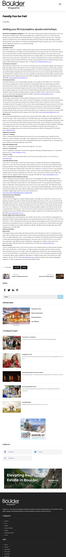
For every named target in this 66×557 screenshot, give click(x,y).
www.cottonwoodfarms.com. (45, 94)
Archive (6, 547)
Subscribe (7, 549)
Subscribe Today (36, 309)
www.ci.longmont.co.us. (19, 152)
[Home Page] (14, 3)
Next (64, 429)
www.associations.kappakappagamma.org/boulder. (17, 193)
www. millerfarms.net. (9, 130)
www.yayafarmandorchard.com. (18, 78)
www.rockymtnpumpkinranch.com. (49, 112)
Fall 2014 (17, 267)
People (24, 267)
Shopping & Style (9, 532)
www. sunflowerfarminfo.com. (43, 62)
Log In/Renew (35, 321)
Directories (7, 551)
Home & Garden (8, 528)
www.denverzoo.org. (28, 257)
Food (5, 523)
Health (6, 525)
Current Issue (8, 303)
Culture (6, 521)
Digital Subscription (37, 313)
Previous (1, 429)
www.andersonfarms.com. (16, 213)
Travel (6, 535)
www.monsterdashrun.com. (50, 175)
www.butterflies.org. (48, 243)
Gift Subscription (36, 317)
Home (5, 544)
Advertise (6, 554)
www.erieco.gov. (7, 158)
